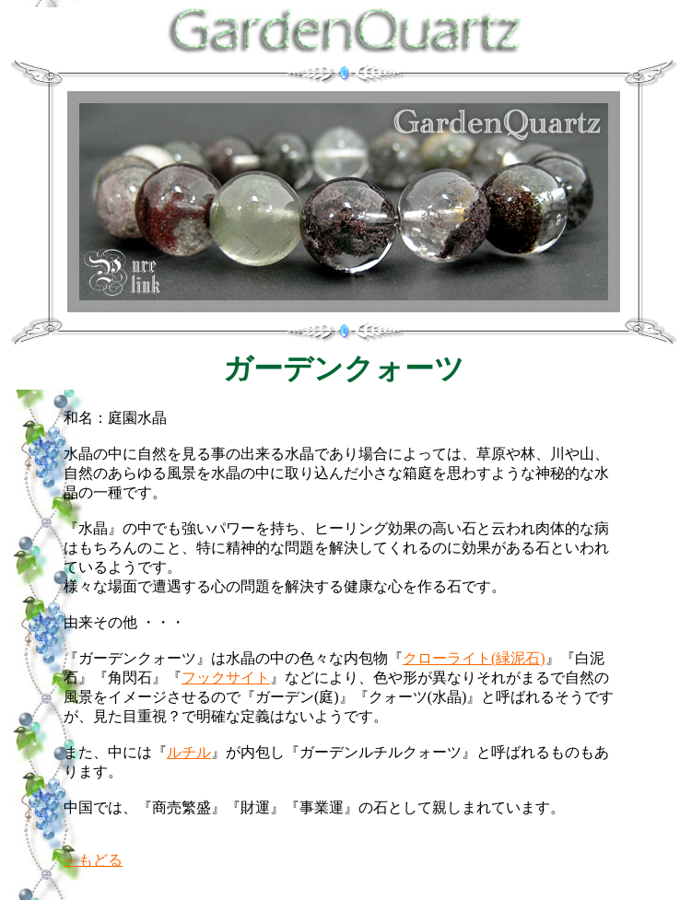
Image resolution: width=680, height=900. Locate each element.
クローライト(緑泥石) (474, 658)
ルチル (189, 752)
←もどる (93, 860)
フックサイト (226, 677)
